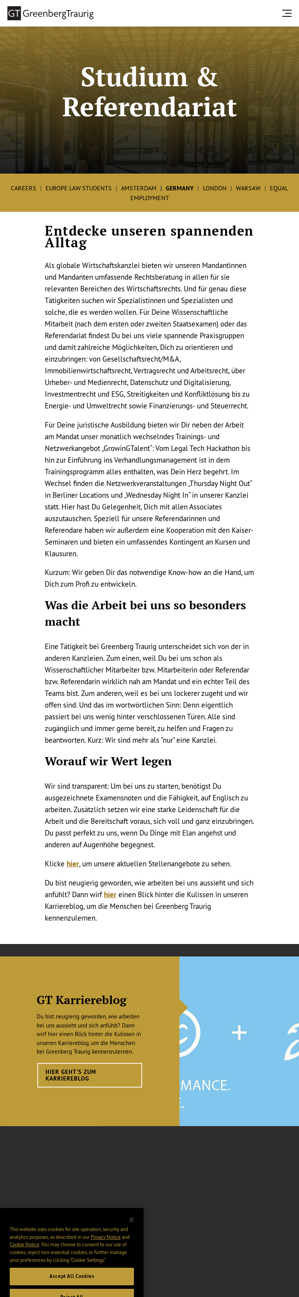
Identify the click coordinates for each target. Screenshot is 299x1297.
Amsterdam (139, 188)
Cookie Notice (24, 1249)
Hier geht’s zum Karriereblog (71, 1081)
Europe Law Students (79, 188)
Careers (23, 188)
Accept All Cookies (71, 1281)
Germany (179, 188)
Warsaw (248, 188)
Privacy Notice (106, 1241)
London (215, 188)
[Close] (131, 1224)
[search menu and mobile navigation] (288, 13)
